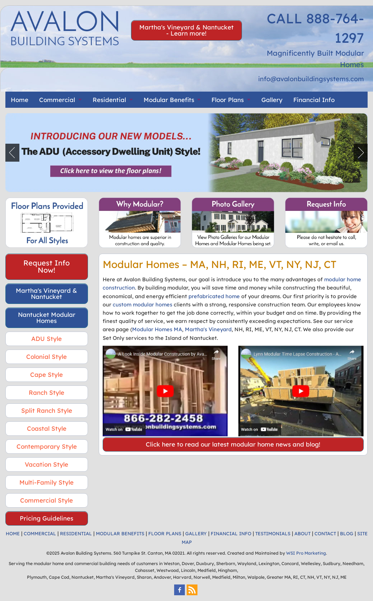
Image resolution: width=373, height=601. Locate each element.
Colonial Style (46, 356)
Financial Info (314, 99)
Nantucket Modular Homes (46, 317)
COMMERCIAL (40, 533)
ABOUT (302, 533)
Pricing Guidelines (46, 518)
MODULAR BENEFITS (120, 533)
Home (19, 99)
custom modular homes (142, 304)
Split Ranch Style (46, 410)
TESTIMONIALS (272, 533)
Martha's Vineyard (208, 329)
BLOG (346, 533)
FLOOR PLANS (164, 533)
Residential (109, 99)
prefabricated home (214, 296)
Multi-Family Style (46, 482)
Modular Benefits (169, 99)
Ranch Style (46, 392)
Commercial (57, 99)
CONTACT (325, 533)
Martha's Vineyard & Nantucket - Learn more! (186, 30)
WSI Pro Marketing (306, 553)
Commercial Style (46, 500)
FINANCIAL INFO (231, 533)
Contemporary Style (47, 446)
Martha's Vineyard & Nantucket (46, 293)
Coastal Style (46, 428)
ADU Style (46, 338)
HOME (13, 533)
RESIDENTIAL (76, 533)
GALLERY (196, 533)
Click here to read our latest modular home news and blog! (233, 444)
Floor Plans (227, 99)
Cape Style (46, 374)
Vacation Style (46, 464)
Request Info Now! (46, 266)
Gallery (272, 99)
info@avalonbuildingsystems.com (311, 79)
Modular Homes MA (157, 329)
